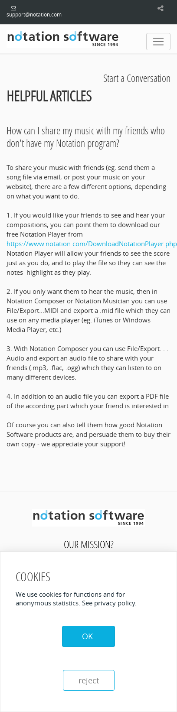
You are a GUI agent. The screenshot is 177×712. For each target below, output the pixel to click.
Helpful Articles (49, 96)
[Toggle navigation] (158, 41)
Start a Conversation (136, 78)
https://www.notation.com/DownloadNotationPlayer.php (92, 243)
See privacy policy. (109, 602)
